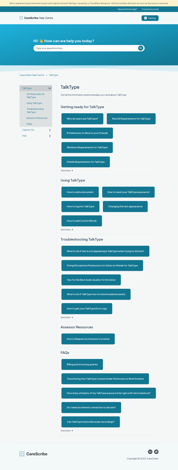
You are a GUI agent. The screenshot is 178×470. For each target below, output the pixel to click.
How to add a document (80, 192)
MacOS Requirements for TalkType (131, 118)
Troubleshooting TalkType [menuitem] (35, 110)
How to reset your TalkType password (128, 192)
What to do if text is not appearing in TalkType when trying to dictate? (105, 251)
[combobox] (89, 48)
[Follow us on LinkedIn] (156, 452)
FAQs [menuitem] (29, 123)
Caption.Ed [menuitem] (28, 129)
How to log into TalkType (80, 206)
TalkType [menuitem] (27, 88)
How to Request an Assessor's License (88, 338)
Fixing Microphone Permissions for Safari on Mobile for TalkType (102, 265)
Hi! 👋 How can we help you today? (63, 40)
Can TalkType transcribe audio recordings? (91, 421)
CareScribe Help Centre (31, 75)
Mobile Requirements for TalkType (86, 161)
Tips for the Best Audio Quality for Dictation (91, 279)
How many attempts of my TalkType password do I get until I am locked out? (109, 393)
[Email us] (150, 452)
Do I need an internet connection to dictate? (91, 407)
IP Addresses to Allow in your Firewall (87, 132)
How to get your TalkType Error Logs (87, 308)
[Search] (140, 48)
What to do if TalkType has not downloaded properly (96, 294)
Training (150, 18)
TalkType (53, 75)
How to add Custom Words (82, 220)
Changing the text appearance (125, 206)
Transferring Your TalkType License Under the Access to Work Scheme (105, 378)
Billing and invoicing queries (82, 364)
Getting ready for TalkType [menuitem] (36, 95)
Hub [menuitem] (24, 135)
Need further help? (127, 9)
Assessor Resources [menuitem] (37, 117)
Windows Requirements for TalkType (87, 147)
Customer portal (150, 9)
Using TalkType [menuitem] (34, 103)
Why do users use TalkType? (82, 118)
